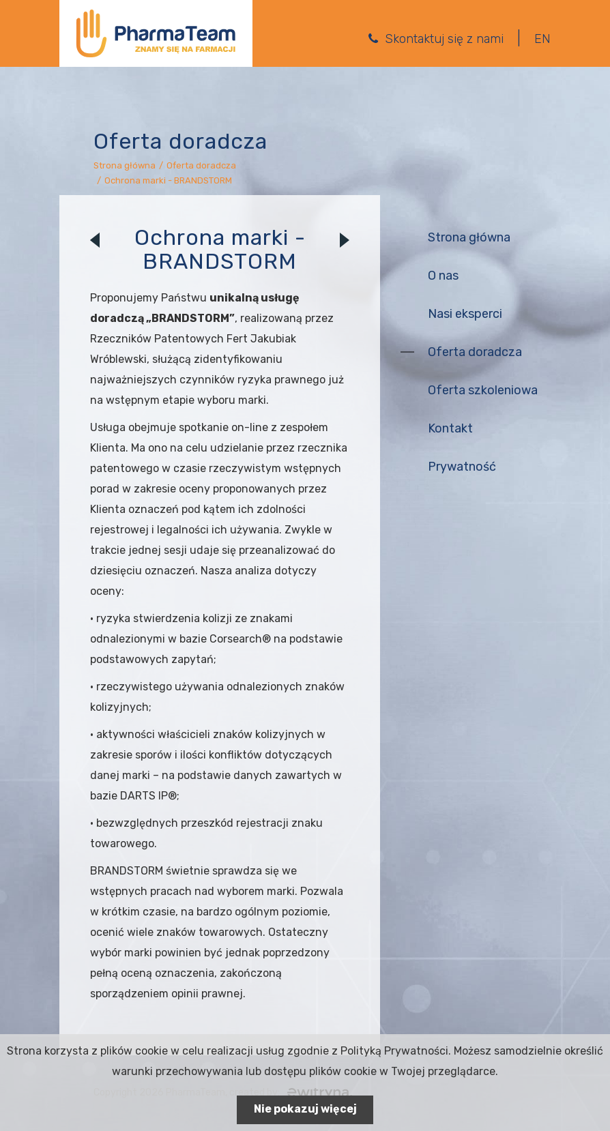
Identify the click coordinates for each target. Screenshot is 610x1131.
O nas (443, 275)
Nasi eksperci (465, 313)
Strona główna (124, 165)
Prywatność (462, 466)
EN (542, 38)
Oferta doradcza (201, 165)
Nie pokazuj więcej (305, 1108)
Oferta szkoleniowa (483, 390)
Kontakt (450, 428)
